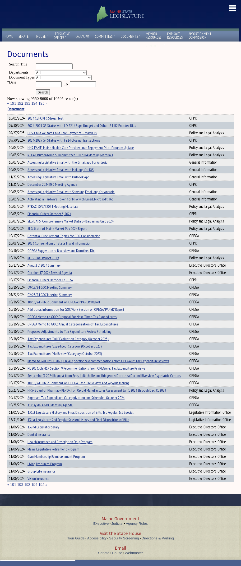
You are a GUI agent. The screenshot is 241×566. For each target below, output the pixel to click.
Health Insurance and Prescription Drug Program (60, 441)
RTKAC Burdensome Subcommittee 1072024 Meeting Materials (70, 155)
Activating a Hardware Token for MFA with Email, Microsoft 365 (70, 199)
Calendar (82, 36)
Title (11, 108)
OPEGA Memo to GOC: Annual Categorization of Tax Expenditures (73, 324)
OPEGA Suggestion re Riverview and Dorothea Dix (61, 250)
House (42, 36)
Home (9, 36)
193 (27, 103)
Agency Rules (137, 523)
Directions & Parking (158, 538)
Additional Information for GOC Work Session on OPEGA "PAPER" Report (76, 309)
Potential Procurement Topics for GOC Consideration (64, 235)
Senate (25, 36)
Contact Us (155, 46)
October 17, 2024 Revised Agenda (50, 272)
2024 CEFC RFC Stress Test (46, 118)
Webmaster (134, 553)
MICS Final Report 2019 (43, 257)
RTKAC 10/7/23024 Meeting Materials (53, 206)
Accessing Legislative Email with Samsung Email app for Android (71, 191)
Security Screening (124, 538)
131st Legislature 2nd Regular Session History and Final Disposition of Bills (78, 419)
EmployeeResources (175, 35)
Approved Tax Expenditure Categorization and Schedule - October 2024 (76, 397)
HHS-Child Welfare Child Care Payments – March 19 (62, 132)
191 (13, 103)
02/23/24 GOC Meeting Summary (50, 294)
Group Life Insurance (42, 471)
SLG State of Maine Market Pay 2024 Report (57, 228)
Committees (105, 36)
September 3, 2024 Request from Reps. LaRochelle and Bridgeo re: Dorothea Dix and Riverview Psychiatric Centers (104, 375)
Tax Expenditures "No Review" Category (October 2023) (65, 353)
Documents (130, 36)
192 (20, 103)
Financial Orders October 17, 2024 (50, 280)
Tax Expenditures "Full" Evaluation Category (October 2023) (68, 338)
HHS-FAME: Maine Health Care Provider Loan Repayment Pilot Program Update (81, 147)
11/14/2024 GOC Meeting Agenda (50, 405)
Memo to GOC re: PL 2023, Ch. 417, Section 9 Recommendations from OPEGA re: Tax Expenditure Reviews (98, 360)
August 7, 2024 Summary (44, 265)
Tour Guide (75, 538)
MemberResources (154, 35)
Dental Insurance (39, 434)
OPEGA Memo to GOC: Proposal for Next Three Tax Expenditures (72, 316)
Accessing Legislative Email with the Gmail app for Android (67, 162)
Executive (101, 523)
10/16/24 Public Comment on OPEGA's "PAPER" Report (64, 302)
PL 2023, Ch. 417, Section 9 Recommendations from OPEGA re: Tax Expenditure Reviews (86, 368)
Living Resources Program (45, 463)
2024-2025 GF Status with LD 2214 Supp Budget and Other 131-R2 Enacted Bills (82, 125)
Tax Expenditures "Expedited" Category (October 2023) (65, 346)
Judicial (117, 523)
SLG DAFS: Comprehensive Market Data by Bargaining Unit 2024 (70, 221)
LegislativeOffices (62, 36)
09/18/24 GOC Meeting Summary (50, 287)
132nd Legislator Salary (43, 427)
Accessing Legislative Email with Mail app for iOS (61, 169)
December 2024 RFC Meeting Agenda (52, 184)
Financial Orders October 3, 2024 (49, 213)
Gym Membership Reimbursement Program (56, 456)
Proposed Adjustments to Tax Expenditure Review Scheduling (69, 331)
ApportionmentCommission (200, 35)
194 (34, 103)
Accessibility (97, 538)
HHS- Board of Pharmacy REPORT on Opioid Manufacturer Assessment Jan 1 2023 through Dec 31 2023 (97, 390)
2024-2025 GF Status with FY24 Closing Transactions (64, 140)
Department (34, 108)
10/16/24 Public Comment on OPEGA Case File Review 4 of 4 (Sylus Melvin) (78, 382)
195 (41, 103)
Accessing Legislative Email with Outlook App (58, 177)
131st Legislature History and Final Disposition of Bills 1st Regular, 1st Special (81, 412)
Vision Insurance (38, 478)
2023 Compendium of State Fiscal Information (59, 243)
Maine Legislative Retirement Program (53, 449)
